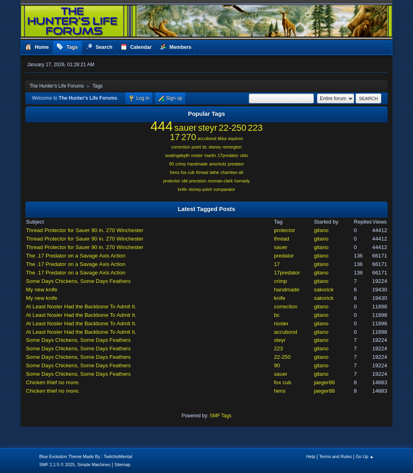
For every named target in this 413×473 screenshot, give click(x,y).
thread (202, 172)
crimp (180, 163)
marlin (210, 155)
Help (310, 456)
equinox (235, 138)
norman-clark (220, 180)
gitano (321, 230)
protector (171, 180)
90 (171, 163)
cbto (244, 155)
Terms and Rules (335, 456)
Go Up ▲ (365, 456)
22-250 (232, 128)
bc (204, 146)
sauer (185, 128)
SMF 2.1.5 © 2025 (57, 464)
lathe (214, 172)
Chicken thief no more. (52, 382)
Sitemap (122, 464)
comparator (224, 189)
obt (184, 180)
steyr (207, 128)
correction (180, 146)
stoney (215, 146)
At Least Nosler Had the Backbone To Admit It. (81, 306)
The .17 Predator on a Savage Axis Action (75, 256)
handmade (198, 163)
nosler (197, 155)
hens (174, 172)
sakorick (324, 290)
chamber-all (232, 172)
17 (174, 137)
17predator (227, 155)
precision (197, 180)
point (196, 146)
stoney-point (200, 189)
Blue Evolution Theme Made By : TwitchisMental (85, 456)
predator (236, 163)
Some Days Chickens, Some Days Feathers (78, 281)
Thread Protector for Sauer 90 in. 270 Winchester (84, 230)
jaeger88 (324, 382)
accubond (207, 138)
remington (232, 146)
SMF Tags (221, 416)
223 (255, 128)
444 (161, 126)
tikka (222, 138)
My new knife (41, 290)
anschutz (218, 163)
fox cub (187, 172)
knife (182, 189)
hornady (242, 180)
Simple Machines (94, 464)
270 (188, 137)
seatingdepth (177, 155)
